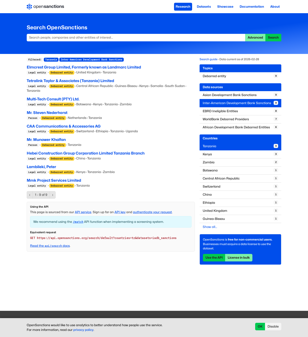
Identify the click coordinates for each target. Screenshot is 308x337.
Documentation (252, 6)
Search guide (208, 59)
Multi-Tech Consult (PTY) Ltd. (53, 99)
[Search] (136, 37)
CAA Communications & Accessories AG (64, 126)
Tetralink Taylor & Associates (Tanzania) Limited (70, 80)
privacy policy (83, 330)
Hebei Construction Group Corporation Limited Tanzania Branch (86, 153)
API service (83, 212)
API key (120, 212)
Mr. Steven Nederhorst (47, 112)
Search (273, 37)
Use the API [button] (214, 257)
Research (183, 6)
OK (260, 326)
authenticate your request (152, 212)
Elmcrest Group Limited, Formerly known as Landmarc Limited (84, 67)
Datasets (204, 6)
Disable (273, 326)
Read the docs (50, 246)
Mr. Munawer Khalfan (46, 139)
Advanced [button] (255, 37)
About (275, 6)
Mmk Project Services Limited (54, 180)
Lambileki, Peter (41, 166)
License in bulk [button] (239, 257)
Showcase (225, 6)
